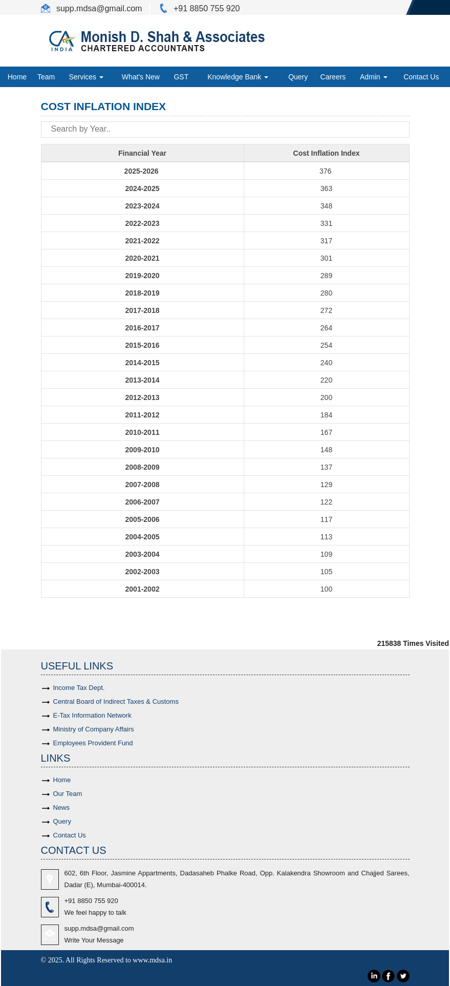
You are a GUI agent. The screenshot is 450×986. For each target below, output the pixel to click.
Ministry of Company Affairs (93, 729)
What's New (141, 77)
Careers (333, 77)
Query (298, 77)
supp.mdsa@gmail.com (99, 928)
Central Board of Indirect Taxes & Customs (116, 701)
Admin (374, 77)
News (61, 807)
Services (86, 77)
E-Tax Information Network (92, 715)
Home (17, 77)
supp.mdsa (75, 8)
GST (181, 77)
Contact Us (421, 77)
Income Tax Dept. (79, 687)
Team (46, 77)
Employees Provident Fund (93, 743)
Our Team (67, 794)
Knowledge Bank (237, 77)
